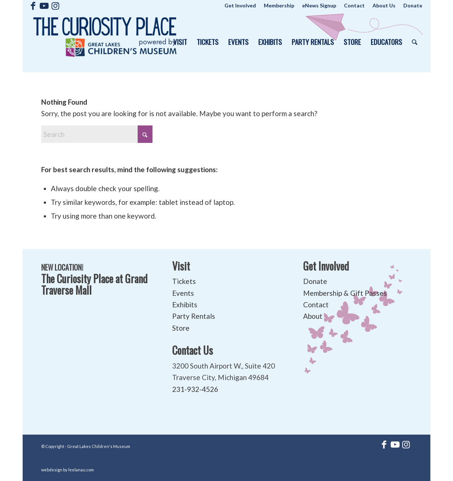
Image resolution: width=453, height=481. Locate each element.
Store (181, 328)
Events (183, 293)
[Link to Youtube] (44, 5)
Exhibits (184, 304)
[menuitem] (240, 5)
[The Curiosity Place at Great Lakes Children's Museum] (105, 41)
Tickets (184, 281)
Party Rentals (193, 316)
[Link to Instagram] (55, 5)
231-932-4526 (195, 389)
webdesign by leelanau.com (67, 469)
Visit (181, 266)
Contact (316, 304)
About (312, 316)
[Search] (414, 41)
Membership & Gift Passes (345, 293)
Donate (315, 281)
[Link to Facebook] (32, 5)
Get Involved (326, 266)
